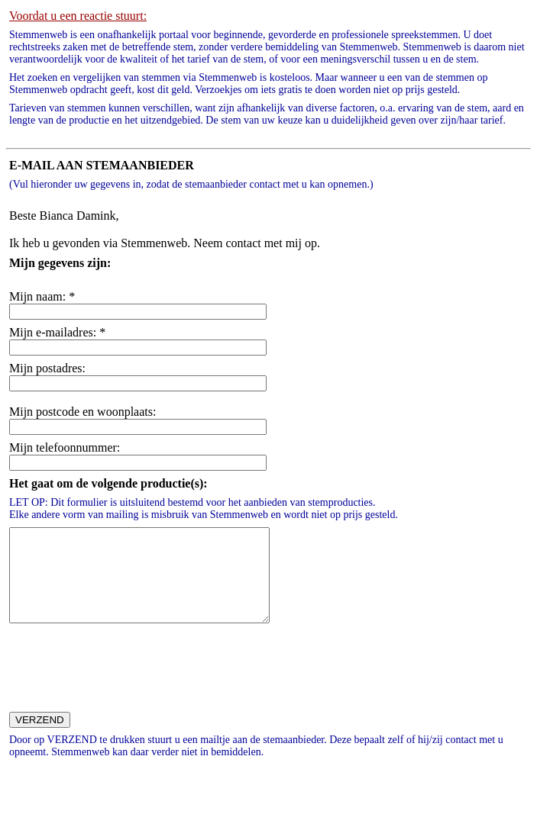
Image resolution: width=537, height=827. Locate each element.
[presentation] (122, 691)
